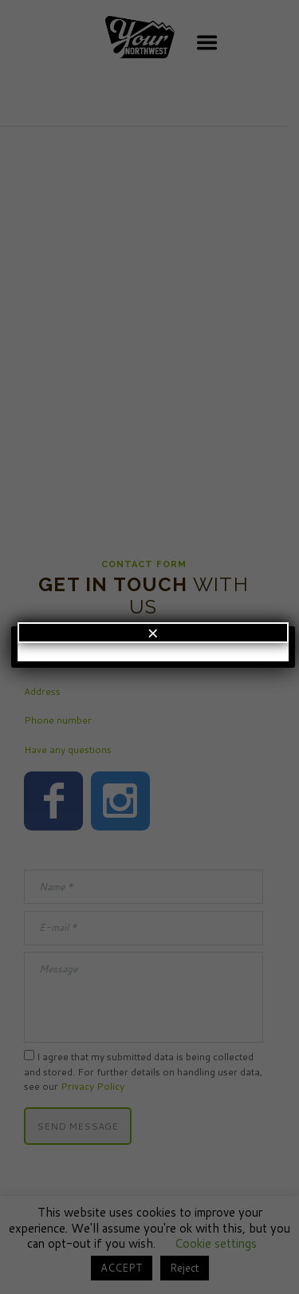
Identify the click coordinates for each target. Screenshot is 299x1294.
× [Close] (153, 632)
